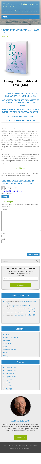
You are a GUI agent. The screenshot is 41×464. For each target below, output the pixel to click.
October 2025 (10, 373)
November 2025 (11, 370)
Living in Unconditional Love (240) (25, 312)
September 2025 (11, 377)
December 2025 (11, 367)
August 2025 (10, 380)
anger (5, 353)
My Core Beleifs (13, 11)
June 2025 (9, 386)
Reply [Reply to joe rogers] (5, 197)
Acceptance (7, 343)
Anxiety (5, 356)
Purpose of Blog (23, 11)
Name (3, 233)
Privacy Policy (33, 11)
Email (3, 239)
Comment (4, 210)
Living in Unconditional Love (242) (20, 306)
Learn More (20, 438)
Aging (5, 346)
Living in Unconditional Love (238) (25, 315)
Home (6, 11)
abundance (6, 340)
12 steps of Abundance (10, 337)
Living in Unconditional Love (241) (25, 309)
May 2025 (9, 389)
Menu (5, 17)
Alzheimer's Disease (9, 349)
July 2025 (9, 383)
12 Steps (6, 334)
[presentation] (24, 247)
